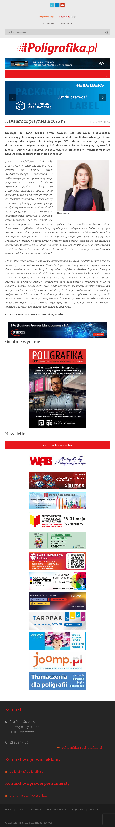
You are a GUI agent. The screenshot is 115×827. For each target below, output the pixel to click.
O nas (21, 809)
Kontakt (94, 809)
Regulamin (77, 809)
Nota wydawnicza (56, 809)
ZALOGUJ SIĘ (47, 23)
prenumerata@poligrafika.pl (29, 795)
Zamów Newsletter (57, 445)
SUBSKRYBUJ (67, 23)
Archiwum (36, 809)
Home (8, 809)
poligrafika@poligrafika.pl (82, 747)
